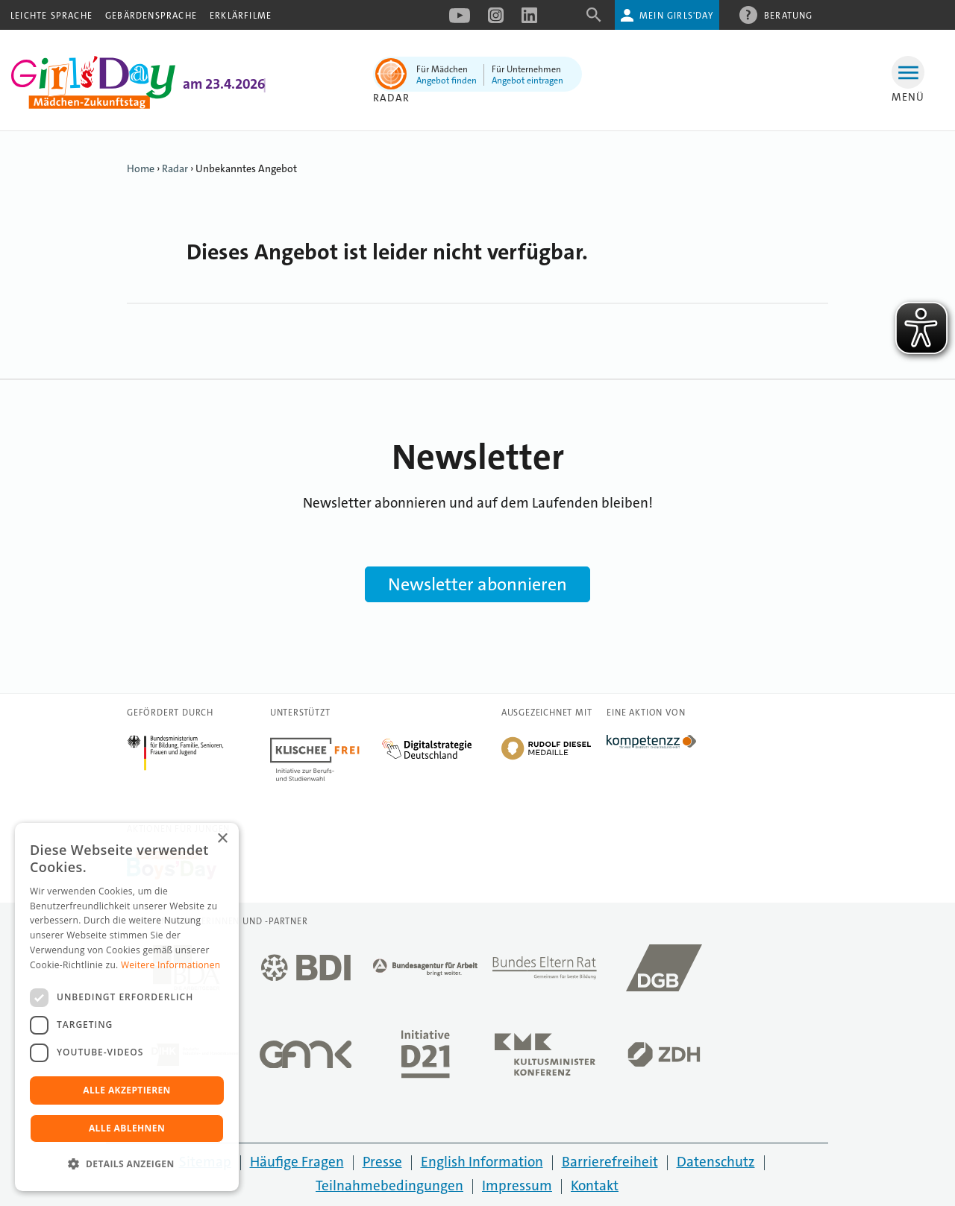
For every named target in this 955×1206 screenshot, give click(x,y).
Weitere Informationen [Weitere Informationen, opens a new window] (171, 965)
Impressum (517, 1185)
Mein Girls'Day (676, 16)
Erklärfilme (241, 16)
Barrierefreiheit (610, 1161)
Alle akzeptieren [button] (127, 1090)
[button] (127, 1164)
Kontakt (595, 1185)
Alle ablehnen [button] (127, 1128)
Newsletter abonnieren (477, 584)
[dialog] (127, 1007)
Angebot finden (446, 80)
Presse (382, 1161)
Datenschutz (716, 1161)
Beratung (788, 15)
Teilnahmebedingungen (389, 1185)
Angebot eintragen (527, 80)
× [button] (222, 838)
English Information (482, 1161)
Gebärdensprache (151, 16)
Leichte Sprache (51, 16)
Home (140, 168)
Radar (391, 97)
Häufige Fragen (297, 1161)
